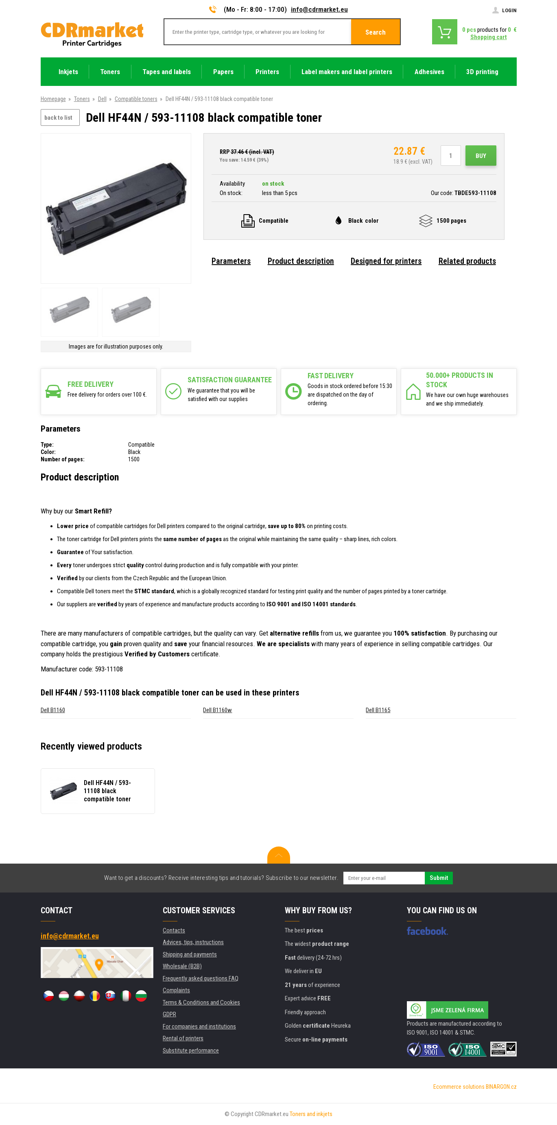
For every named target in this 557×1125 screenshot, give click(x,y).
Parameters (231, 261)
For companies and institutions (199, 1026)
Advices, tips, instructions (193, 942)
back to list (58, 117)
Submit (439, 878)
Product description (301, 261)
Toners (82, 99)
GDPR (169, 1014)
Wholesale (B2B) (182, 966)
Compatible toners (136, 99)
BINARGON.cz (501, 1086)
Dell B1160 (53, 710)
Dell (102, 99)
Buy (481, 156)
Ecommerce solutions (459, 1086)
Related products (467, 261)
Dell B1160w (217, 710)
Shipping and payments (190, 954)
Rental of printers (183, 1038)
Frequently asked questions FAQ (200, 978)
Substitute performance (191, 1050)
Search (375, 32)
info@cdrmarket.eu (319, 9)
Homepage (53, 99)
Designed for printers (386, 261)
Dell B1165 (378, 710)
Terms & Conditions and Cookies (201, 1002)
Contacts (174, 930)
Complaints (176, 990)
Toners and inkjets (311, 1114)
